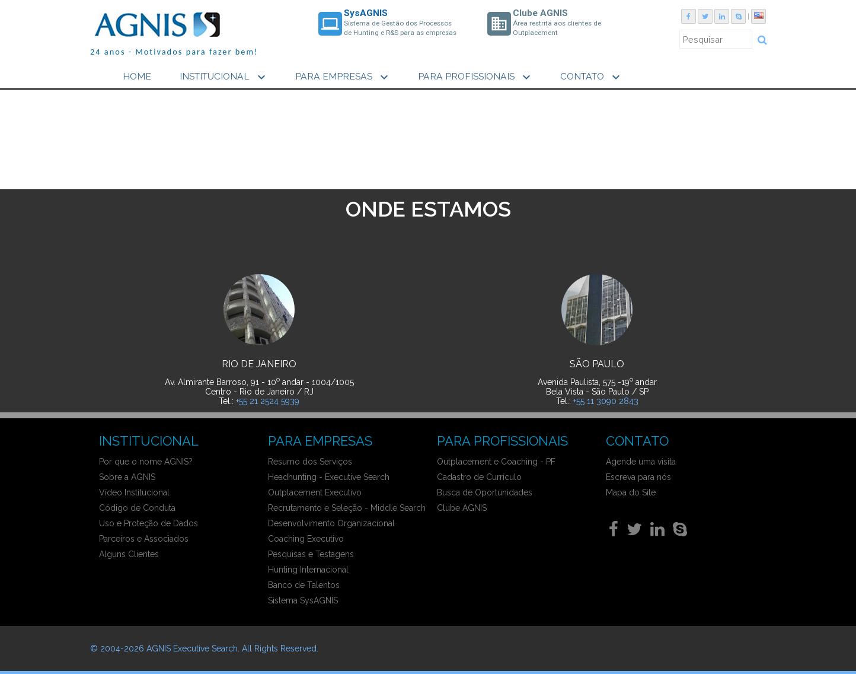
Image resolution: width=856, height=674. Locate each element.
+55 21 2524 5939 (267, 401)
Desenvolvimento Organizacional (331, 523)
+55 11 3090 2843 (605, 401)
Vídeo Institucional (134, 492)
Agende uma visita (641, 461)
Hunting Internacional (308, 569)
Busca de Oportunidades (484, 492)
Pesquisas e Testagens (311, 554)
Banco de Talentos (304, 585)
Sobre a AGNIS (127, 477)
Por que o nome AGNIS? (146, 461)
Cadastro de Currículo (479, 477)
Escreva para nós (638, 477)
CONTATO (591, 77)
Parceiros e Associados (144, 538)
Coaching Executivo (306, 538)
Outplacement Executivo (315, 492)
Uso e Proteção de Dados (148, 523)
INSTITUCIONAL (224, 77)
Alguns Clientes (129, 554)
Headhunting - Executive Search (328, 477)
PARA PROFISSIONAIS (476, 77)
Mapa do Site (631, 492)
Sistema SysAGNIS (303, 600)
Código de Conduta (137, 508)
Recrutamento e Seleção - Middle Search (347, 508)
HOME (137, 76)
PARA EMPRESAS (343, 77)
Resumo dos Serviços (310, 461)
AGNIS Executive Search (192, 648)
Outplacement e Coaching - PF (496, 461)
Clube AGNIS (462, 508)
